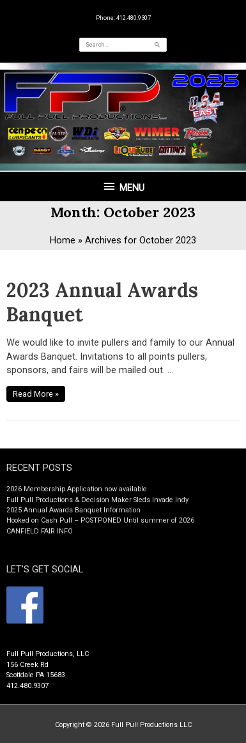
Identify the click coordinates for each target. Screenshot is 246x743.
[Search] (157, 44)
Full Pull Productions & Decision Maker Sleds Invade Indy (97, 500)
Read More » (35, 392)
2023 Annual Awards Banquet (102, 302)
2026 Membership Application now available (76, 489)
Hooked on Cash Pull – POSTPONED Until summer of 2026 (100, 520)
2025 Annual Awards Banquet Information (73, 510)
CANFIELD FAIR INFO (39, 531)
